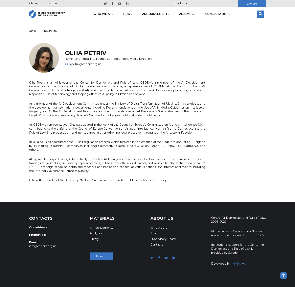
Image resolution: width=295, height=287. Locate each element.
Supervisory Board (163, 239)
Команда (50, 31)
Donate (252, 3)
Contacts (51, 3)
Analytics (187, 14)
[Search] (260, 14)
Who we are (103, 14)
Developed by (229, 263)
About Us (161, 218)
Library (33, 3)
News (127, 14)
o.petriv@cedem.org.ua (85, 64)
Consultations (217, 14)
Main (32, 31)
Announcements (155, 14)
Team (154, 233)
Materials (102, 218)
